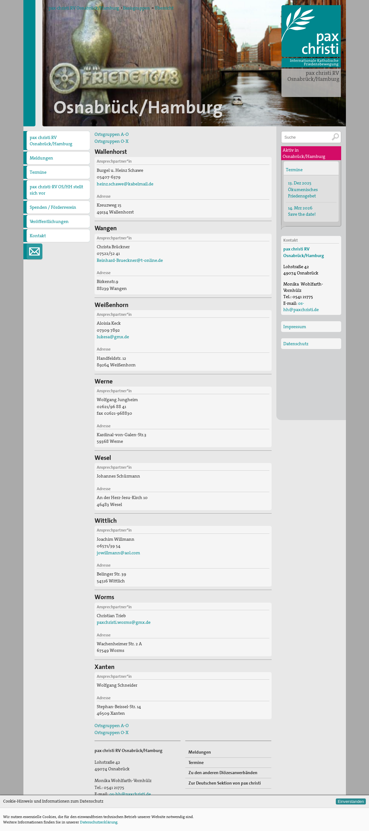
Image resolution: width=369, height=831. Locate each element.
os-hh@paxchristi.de (130, 794)
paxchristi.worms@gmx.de (124, 622)
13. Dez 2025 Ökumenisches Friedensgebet (303, 189)
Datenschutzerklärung (98, 822)
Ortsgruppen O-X (111, 141)
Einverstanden (351, 801)
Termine (38, 172)
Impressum (294, 326)
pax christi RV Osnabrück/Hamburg (313, 75)
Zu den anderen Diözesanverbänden (222, 772)
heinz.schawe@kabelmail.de (125, 184)
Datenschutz (295, 343)
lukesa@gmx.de (113, 337)
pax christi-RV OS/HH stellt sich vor (56, 190)
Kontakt (38, 235)
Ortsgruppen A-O (112, 134)
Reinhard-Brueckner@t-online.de (130, 260)
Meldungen (41, 158)
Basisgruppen (136, 8)
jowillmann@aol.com (118, 553)
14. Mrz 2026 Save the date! (302, 211)
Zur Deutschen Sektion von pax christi (224, 783)
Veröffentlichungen (49, 221)
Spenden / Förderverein (53, 207)
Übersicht (164, 8)
